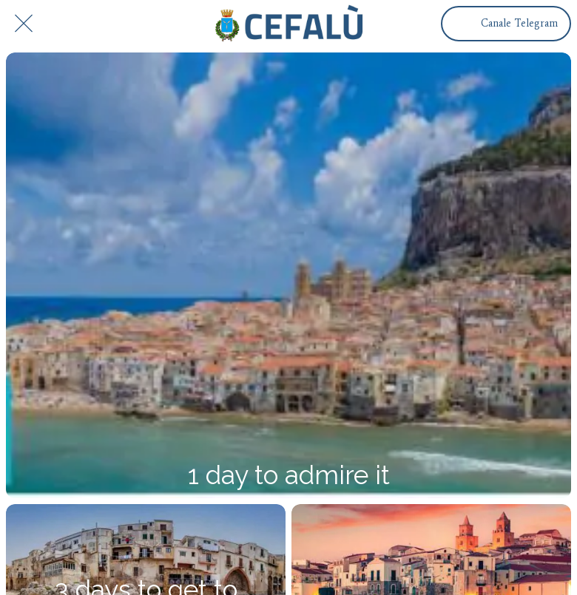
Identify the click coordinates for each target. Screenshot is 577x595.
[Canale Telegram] (506, 23)
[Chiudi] (24, 24)
